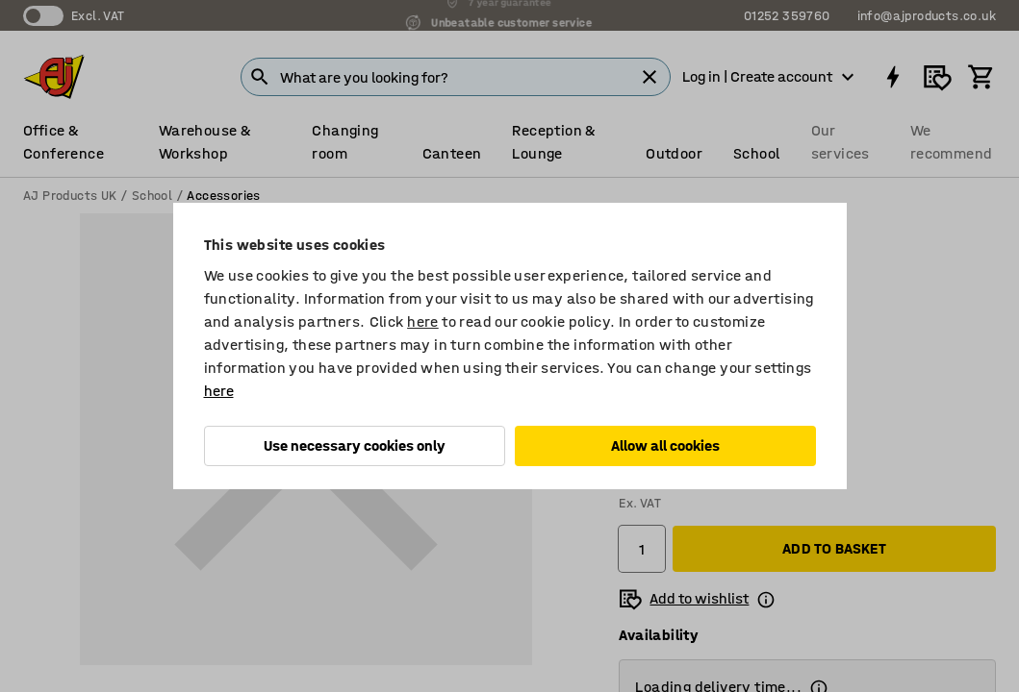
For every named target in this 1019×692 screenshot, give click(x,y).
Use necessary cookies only (355, 445)
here (423, 321)
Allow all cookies (665, 445)
